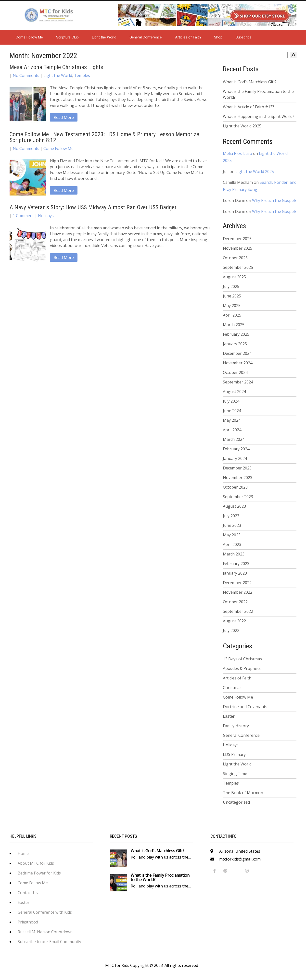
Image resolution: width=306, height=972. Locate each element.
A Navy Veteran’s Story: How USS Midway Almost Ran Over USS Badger (93, 207)
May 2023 (232, 535)
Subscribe (244, 37)
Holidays (46, 215)
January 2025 (235, 343)
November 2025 (237, 248)
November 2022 (237, 592)
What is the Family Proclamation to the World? (258, 94)
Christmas (232, 687)
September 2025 (238, 267)
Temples (82, 75)
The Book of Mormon (243, 792)
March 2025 (233, 324)
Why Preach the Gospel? (274, 200)
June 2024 (232, 410)
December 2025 (237, 238)
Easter (229, 716)
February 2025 (236, 334)
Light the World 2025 (242, 126)
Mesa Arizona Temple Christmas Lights (56, 67)
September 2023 (238, 496)
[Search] (293, 55)
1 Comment (23, 215)
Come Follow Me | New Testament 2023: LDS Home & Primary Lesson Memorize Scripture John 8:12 (104, 137)
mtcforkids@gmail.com (240, 859)
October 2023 (235, 487)
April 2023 (232, 544)
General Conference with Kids (45, 912)
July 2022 (231, 630)
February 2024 (236, 449)
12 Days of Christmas (242, 659)
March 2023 (233, 554)
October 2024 (235, 372)
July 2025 (231, 286)
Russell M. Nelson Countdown (45, 932)
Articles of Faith (188, 37)
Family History (236, 725)
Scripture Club (67, 37)
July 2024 (231, 401)
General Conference (145, 37)
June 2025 (232, 296)
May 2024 (232, 420)
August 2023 (234, 506)
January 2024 (235, 458)
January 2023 (235, 573)
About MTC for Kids (36, 863)
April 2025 (232, 315)
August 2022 (234, 621)
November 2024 (237, 363)
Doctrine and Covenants (245, 706)
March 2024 (233, 439)
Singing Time (235, 773)
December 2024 (237, 353)
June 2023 (232, 525)
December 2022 (237, 582)
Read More (64, 117)
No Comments (26, 75)
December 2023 (237, 468)
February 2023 (236, 563)
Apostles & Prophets (242, 668)
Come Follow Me (29, 37)
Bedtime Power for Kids (39, 873)
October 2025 (235, 257)
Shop (218, 37)
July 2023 (231, 515)
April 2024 (232, 429)
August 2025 (234, 277)
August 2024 (234, 391)
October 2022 (235, 601)
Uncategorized (236, 802)
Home (23, 853)
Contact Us (28, 892)
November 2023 (237, 477)
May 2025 (232, 305)
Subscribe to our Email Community (49, 941)
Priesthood (28, 922)
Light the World (104, 37)
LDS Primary (234, 754)
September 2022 (238, 611)
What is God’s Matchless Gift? (250, 82)
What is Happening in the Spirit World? (258, 116)
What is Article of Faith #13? (248, 107)
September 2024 (238, 382)
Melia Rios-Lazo (237, 153)
